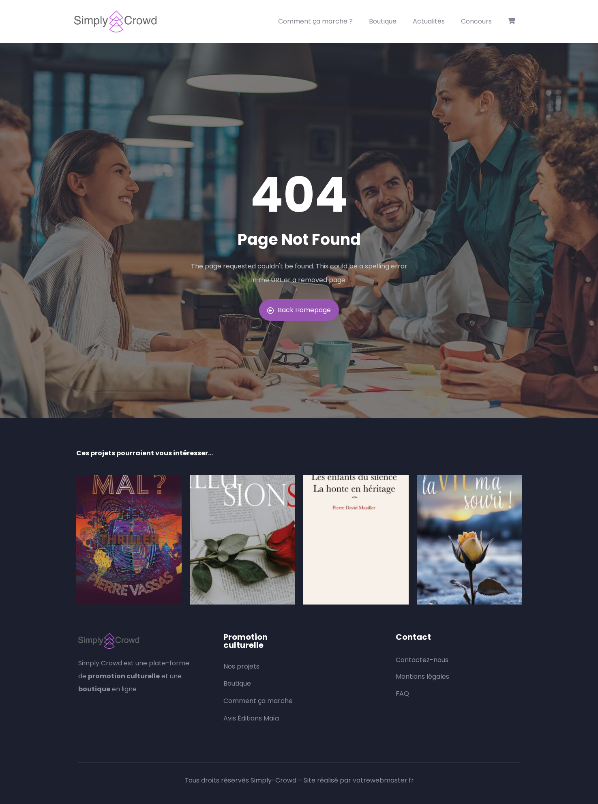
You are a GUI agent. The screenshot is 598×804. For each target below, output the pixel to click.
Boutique (383, 21)
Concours (476, 21)
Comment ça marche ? (315, 21)
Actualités (429, 21)
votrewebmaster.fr (383, 780)
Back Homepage (299, 310)
